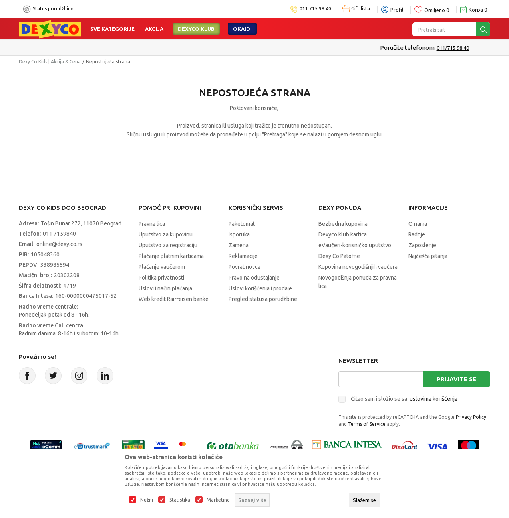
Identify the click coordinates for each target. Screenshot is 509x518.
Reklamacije (243, 256)
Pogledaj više (319, 48)
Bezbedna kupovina (343, 224)
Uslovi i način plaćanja (165, 288)
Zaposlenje (422, 245)
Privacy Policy (471, 417)
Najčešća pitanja (427, 256)
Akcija (154, 29)
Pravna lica (152, 224)
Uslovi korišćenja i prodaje (260, 288)
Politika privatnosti (161, 277)
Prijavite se (456, 379)
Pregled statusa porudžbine (263, 299)
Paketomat (242, 224)
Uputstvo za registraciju (168, 245)
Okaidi (242, 29)
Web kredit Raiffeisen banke (174, 299)
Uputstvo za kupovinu (166, 234)
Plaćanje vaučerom (162, 267)
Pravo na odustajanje (254, 277)
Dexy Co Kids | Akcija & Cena (50, 61)
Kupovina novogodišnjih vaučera (358, 267)
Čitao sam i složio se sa (404, 399)
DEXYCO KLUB (196, 29)
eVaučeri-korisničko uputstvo (354, 245)
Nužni (146, 500)
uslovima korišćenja (433, 399)
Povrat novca (244, 267)
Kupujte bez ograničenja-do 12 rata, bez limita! (238, 47)
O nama (417, 224)
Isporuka (239, 234)
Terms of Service (367, 424)
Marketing (218, 500)
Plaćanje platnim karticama (171, 256)
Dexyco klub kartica (342, 234)
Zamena (239, 245)
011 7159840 (59, 233)
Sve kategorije (112, 29)
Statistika (179, 500)
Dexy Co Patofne (339, 256)
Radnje (416, 234)
